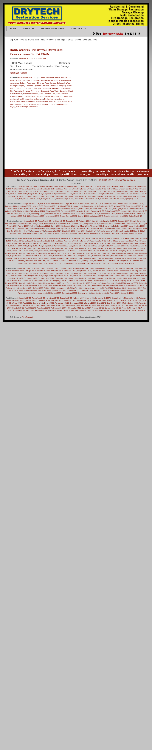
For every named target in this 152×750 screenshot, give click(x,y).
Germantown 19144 (94, 116)
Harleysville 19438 (128, 118)
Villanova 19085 (85, 160)
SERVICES (29, 28)
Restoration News (51, 99)
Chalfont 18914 (99, 97)
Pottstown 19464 (79, 145)
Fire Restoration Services (20, 91)
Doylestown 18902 (80, 105)
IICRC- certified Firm (47, 94)
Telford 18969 (38, 258)
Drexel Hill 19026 (107, 105)
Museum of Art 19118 (60, 261)
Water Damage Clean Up (116, 160)
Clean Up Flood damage (46, 83)
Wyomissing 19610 (40, 263)
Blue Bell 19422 (93, 94)
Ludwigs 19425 (30, 189)
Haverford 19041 (91, 121)
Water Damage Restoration (27, 107)
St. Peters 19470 (100, 155)
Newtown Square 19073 (115, 137)
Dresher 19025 (94, 105)
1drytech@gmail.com (125, 180)
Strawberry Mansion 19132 (118, 155)
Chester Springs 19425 (116, 97)
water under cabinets (81, 166)
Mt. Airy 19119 (116, 134)
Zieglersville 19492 (99, 189)
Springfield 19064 (86, 155)
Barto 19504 (124, 87)
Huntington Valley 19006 (82, 123)
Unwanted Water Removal (25, 104)
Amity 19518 (119, 84)
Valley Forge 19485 (30, 194)
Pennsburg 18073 (121, 139)
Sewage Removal (28, 101)
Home (13, 28)
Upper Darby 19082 (99, 158)
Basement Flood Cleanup (50, 78)
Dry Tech (29, 86)
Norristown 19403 (51, 186)
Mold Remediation (25, 78)
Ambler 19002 (107, 84)
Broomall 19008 (24, 253)
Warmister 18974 (99, 160)
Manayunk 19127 (98, 131)
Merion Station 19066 (125, 131)
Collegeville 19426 (24, 186)
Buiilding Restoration (28, 83)
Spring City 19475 (116, 153)
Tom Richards (27, 317)
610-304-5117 (106, 180)
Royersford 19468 (115, 147)
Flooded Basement (30, 94)
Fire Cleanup (43, 88)
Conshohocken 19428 (115, 100)
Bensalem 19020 (100, 89)
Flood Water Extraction (58, 91)
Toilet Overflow (84, 158)
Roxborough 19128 (99, 147)
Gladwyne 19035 (125, 116)
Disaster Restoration (81, 102)
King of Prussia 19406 (81, 126)
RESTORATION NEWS (53, 28)
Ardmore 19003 (36, 253)
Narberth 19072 (85, 137)
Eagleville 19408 (121, 105)
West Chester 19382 (110, 166)
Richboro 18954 (85, 147)
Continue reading (20, 73)
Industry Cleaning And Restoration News (34, 96)
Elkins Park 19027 (90, 108)
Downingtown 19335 (127, 102)
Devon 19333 (130, 100)
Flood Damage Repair (108, 113)
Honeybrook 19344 (121, 121)
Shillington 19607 (87, 153)
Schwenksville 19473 (102, 186)
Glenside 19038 (79, 118)
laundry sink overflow (94, 129)
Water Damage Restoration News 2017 (97, 56)
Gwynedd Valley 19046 (111, 118)
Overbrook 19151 (96, 139)
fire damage (54, 88)
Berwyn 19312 (113, 89)
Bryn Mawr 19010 (86, 97)
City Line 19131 (85, 100)
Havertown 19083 (106, 121)
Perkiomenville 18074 (87, 142)
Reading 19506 (119, 145)
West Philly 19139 (126, 166)
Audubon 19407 (85, 87)
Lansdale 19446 (79, 129)
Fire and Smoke (31, 88)
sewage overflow (100, 150)
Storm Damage (42, 101)
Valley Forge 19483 (115, 158)
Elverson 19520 (104, 108)
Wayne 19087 (95, 166)
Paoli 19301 (108, 139)
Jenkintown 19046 (113, 123)
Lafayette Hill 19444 (112, 126)
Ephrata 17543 (117, 108)
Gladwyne (29, 305)
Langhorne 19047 (128, 126)
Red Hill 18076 (17, 196)
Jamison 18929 (99, 123)
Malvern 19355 (84, 131)
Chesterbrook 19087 (126, 189)
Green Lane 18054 (93, 118)
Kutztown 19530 (97, 126)
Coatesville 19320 (99, 100)
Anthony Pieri (41, 58)
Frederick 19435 (79, 116)
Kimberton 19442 (127, 123)
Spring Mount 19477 (105, 194)
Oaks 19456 (83, 139)
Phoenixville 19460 (104, 142)
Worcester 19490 (90, 194)
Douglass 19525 (96, 102)
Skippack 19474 (101, 153)
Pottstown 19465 (93, 145)
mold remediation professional (31, 99)
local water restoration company (116, 129)
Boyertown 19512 (107, 94)
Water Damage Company (46, 104)
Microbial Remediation (59, 96)
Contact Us (78, 28)
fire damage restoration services (109, 110)
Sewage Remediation (116, 150)
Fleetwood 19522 (92, 113)
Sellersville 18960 (86, 150)
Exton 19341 (129, 108)
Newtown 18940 (98, 137)
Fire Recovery (65, 88)
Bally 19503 (113, 87)
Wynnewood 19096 (61, 194)
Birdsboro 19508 (79, 94)
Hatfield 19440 (78, 121)
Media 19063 (111, 131)
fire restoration (78, 113)
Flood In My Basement (40, 91)
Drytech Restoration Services (45, 86)
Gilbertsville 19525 (110, 116)
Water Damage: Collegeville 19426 (121, 163)
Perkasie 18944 (11, 258)
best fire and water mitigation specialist (113, 92)
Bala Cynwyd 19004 (100, 87)
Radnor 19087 (106, 145)
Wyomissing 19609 (25, 263)
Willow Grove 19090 (45, 256)
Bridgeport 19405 (121, 94)
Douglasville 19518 (111, 102)
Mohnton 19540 (79, 134)
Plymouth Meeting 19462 (122, 142)
